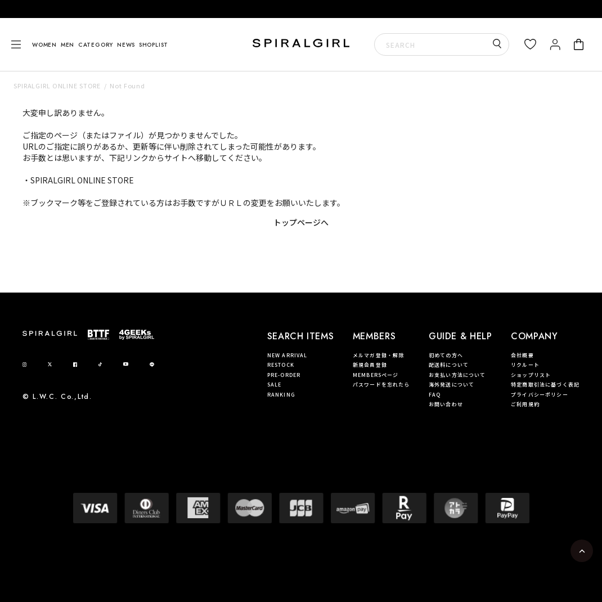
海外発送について (451, 384)
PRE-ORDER (283, 375)
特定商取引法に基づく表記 (545, 384)
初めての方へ (446, 355)
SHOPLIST (153, 45)
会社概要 (522, 355)
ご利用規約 (525, 404)
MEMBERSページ (376, 375)
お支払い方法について (457, 375)
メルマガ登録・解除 (378, 355)
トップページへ (301, 222)
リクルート (525, 365)
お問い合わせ (446, 404)
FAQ (435, 394)
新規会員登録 (370, 365)
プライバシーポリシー (539, 394)
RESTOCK (280, 365)
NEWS (126, 45)
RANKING (281, 394)
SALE (274, 384)
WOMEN (44, 45)
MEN (67, 45)
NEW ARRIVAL (287, 355)
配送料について (449, 365)
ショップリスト (531, 375)
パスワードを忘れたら (381, 384)
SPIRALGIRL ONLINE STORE (57, 85)
